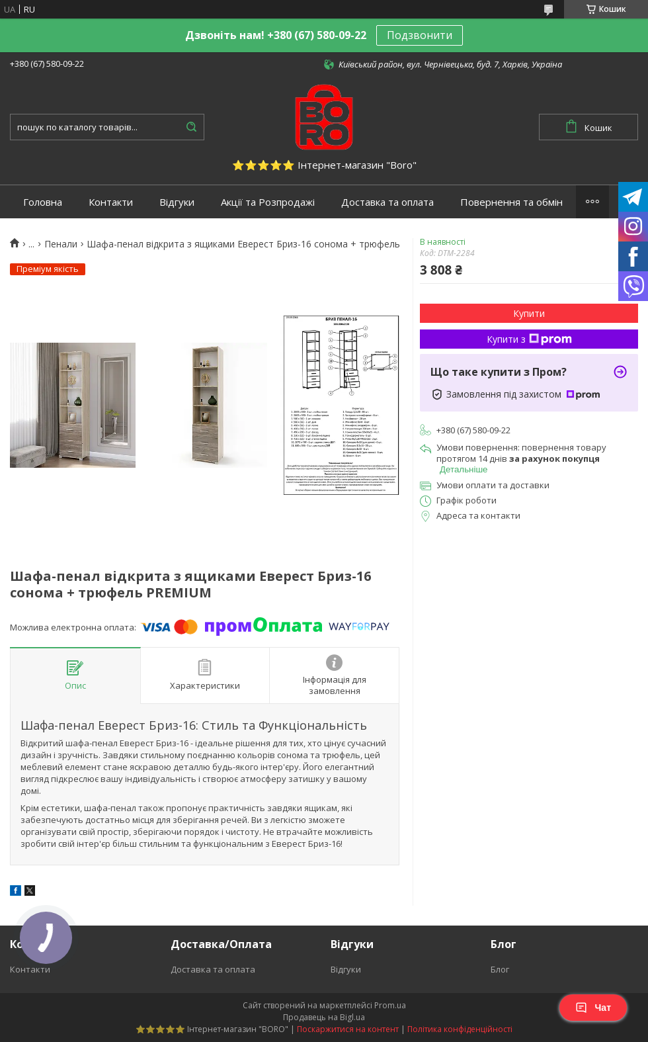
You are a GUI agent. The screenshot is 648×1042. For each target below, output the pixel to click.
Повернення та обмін (511, 202)
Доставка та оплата (387, 202)
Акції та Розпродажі (268, 202)
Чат (593, 1008)
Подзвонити (419, 35)
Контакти (111, 202)
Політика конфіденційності (459, 1029)
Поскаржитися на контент (348, 1029)
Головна (42, 202)
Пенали (60, 244)
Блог (500, 969)
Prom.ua (390, 1005)
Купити (529, 313)
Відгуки (176, 202)
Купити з (529, 339)
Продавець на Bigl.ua (324, 1017)
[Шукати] (191, 127)
